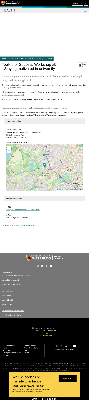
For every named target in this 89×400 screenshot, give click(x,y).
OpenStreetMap (70, 190)
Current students (7, 225)
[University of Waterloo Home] (11, 3)
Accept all (67, 379)
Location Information (13, 121)
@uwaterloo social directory (65, 349)
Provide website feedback (11, 315)
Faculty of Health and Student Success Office (23, 210)
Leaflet (60, 190)
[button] (77, 3)
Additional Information (14, 198)
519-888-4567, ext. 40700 (11, 284)
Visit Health (6, 295)
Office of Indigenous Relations (60, 370)
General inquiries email (10, 280)
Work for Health (8, 304)
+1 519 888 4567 (46, 335)
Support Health (7, 300)
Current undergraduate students (26, 225)
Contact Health (7, 291)
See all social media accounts (13, 311)
